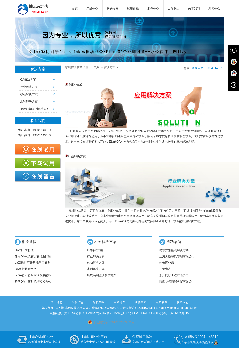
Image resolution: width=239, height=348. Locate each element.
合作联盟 (173, 8)
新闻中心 (214, 8)
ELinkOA (144, 313)
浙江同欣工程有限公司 (174, 275)
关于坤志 (56, 302)
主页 (96, 67)
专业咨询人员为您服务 (201, 342)
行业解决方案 (29, 87)
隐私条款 (98, 302)
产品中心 (92, 8)
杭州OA (79, 313)
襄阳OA (112, 313)
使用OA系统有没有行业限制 (33, 256)
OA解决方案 (28, 79)
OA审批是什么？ (25, 269)
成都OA (184, 313)
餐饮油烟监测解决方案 (34, 108)
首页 (75, 8)
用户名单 (161, 302)
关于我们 (194, 8)
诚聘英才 (140, 302)
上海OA (90, 313)
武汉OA (101, 313)
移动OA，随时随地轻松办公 (33, 281)
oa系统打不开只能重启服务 (32, 262)
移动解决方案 (29, 94)
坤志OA (122, 313)
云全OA (173, 313)
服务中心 (153, 8)
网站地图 (119, 302)
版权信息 (77, 302)
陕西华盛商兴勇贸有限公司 (177, 281)
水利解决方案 (29, 101)
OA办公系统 (159, 313)
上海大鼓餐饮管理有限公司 (177, 256)
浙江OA (68, 313)
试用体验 (133, 8)
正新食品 (165, 269)
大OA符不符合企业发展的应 (33, 275)
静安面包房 (166, 262)
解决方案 (112, 8)
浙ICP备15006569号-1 (107, 307)
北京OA (133, 313)
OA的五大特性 (24, 250)
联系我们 (182, 302)
